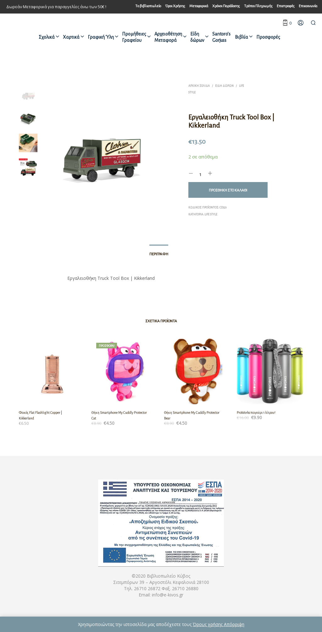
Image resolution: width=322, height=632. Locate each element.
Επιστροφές (286, 6)
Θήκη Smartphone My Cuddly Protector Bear (191, 415)
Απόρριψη (234, 624)
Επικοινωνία (308, 6)
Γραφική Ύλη (101, 37)
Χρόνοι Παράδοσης (226, 6)
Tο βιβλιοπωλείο (148, 6)
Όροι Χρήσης (175, 6)
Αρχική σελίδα (199, 85)
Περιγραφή (158, 254)
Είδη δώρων (197, 37)
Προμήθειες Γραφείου (134, 37)
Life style (210, 214)
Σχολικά (47, 37)
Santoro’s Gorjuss (221, 37)
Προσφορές (268, 37)
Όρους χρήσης (208, 624)
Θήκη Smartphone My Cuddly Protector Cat (119, 415)
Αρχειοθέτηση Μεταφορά (168, 37)
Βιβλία (241, 37)
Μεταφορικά (198, 6)
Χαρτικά (71, 37)
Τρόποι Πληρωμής (258, 6)
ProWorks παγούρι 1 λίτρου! (256, 412)
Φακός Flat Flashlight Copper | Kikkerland (40, 415)
